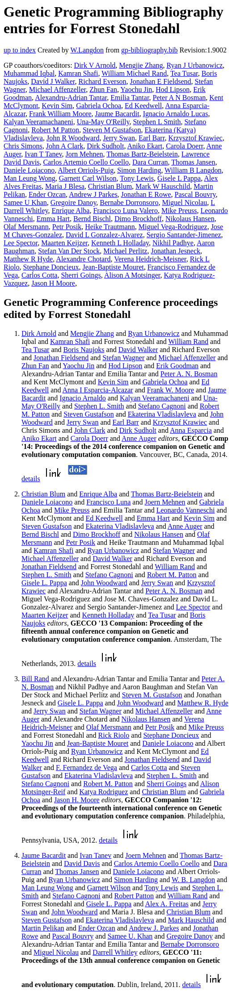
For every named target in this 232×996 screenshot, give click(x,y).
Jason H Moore (53, 283)
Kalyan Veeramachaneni (38, 122)
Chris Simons (23, 146)
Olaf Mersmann (26, 227)
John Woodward (104, 583)
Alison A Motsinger (132, 275)
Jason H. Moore (77, 800)
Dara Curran (150, 162)
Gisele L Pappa (179, 178)
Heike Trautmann (110, 227)
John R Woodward (72, 138)
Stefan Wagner (123, 357)
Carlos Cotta (39, 275)
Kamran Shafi (78, 73)
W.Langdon (87, 50)
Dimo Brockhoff (138, 218)
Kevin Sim (57, 105)
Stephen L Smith (157, 122)
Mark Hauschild (191, 920)
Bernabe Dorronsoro (129, 202)
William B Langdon (193, 170)
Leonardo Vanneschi (185, 510)
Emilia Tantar (129, 97)
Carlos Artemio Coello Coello (86, 162)
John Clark (89, 430)
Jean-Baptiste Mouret (112, 267)
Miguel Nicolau (184, 202)
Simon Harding (139, 170)
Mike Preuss (179, 210)
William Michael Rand (134, 73)
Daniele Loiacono (29, 170)
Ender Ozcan (47, 194)
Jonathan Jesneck (175, 251)
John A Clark (65, 146)
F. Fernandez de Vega (86, 767)
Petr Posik (66, 227)
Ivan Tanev (95, 855)
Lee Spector (21, 243)
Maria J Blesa (64, 186)
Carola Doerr (184, 146)
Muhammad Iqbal (29, 73)
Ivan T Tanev (43, 154)
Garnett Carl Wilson (88, 178)
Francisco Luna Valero (125, 210)
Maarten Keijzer (64, 243)
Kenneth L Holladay (120, 243)
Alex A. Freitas (166, 904)
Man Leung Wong (29, 178)
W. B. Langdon (193, 879)
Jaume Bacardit (117, 113)
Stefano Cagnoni (162, 406)
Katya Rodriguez (103, 792)
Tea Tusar (184, 73)
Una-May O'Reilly (103, 122)
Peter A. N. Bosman (189, 374)
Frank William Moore (60, 113)
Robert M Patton (55, 130)
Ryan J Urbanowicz (195, 65)
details (30, 479)
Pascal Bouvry (195, 194)
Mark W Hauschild (162, 186)
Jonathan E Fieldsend (160, 81)
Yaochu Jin (136, 89)
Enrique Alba (71, 210)
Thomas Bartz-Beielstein (142, 154)
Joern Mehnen (164, 502)
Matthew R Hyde (28, 259)
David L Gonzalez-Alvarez (104, 235)
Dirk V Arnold (95, 65)
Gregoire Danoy (73, 202)
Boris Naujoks (84, 349)
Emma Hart (53, 218)
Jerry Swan (119, 138)
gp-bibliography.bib (149, 50)
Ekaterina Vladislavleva (162, 414)
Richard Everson (103, 81)
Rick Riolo (114, 735)
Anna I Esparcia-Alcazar (98, 390)
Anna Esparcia (191, 430)
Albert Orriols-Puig (86, 170)
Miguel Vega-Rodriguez (173, 227)
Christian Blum (110, 186)
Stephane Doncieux (51, 267)
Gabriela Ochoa (98, 105)
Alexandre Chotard (83, 259)
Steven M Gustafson (112, 130)
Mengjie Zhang (141, 65)
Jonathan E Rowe (146, 194)
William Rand (189, 341)
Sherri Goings (81, 275)
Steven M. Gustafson (152, 695)
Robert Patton (134, 896)
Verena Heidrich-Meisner (150, 259)
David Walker (138, 349)
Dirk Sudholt (105, 146)
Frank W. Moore (170, 390)
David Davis (82, 863)
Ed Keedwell (143, 105)
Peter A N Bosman (179, 97)
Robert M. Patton (172, 574)
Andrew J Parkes (93, 194)
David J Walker (53, 81)
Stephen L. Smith (99, 406)
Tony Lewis (137, 178)
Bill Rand (35, 679)
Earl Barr (152, 138)
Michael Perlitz (125, 251)
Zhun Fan (103, 89)
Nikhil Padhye (173, 243)
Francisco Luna (108, 502)
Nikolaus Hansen (190, 218)
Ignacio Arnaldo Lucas (175, 113)
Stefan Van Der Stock (69, 251)
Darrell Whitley (115, 952)
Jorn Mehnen (84, 154)
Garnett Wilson (109, 888)
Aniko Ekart (145, 146)
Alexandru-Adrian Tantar (71, 97)
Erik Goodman (177, 366)
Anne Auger (139, 438)
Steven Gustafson (88, 414)
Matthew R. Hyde (202, 703)
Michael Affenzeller (57, 89)
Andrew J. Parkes (154, 928)
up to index (20, 50)
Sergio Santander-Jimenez (184, 235)
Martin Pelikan (42, 928)
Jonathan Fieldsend (61, 357)
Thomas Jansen (193, 162)
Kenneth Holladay (108, 615)
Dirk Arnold (38, 333)
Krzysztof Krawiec (195, 138)
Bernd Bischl (92, 218)
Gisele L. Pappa (44, 583)
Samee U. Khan (129, 936)
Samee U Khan (25, 202)
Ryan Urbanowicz (153, 333)
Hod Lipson (173, 89)
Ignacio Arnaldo (82, 398)
